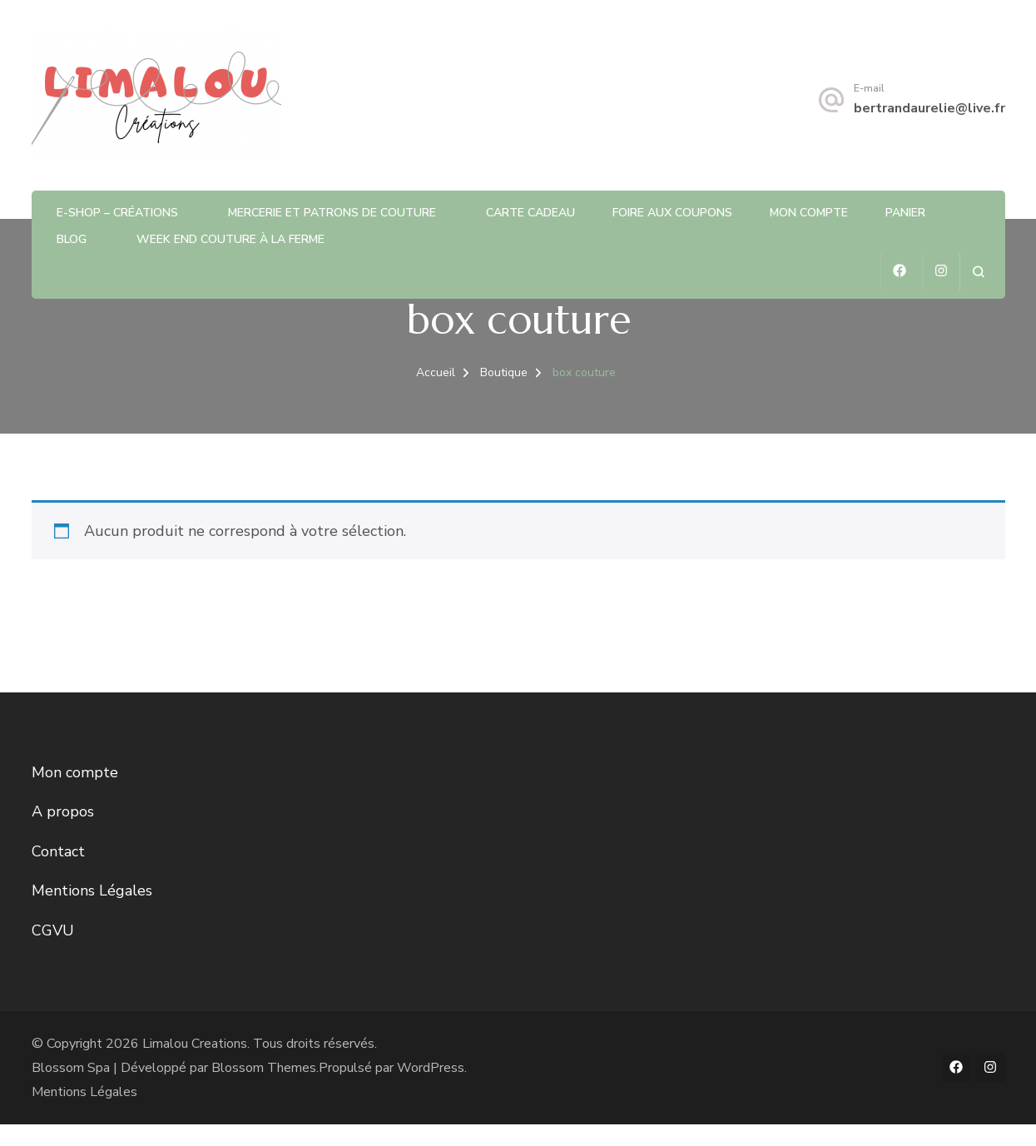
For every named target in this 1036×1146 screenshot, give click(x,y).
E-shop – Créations (117, 213)
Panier (905, 213)
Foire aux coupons (672, 213)
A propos (63, 811)
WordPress (430, 1068)
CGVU (53, 930)
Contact (58, 851)
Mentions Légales (92, 890)
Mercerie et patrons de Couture (332, 213)
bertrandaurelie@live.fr (929, 108)
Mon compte (809, 213)
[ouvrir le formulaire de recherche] (978, 271)
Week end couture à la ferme (230, 239)
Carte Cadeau (530, 213)
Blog (72, 239)
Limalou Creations (194, 1043)
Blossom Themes (263, 1068)
